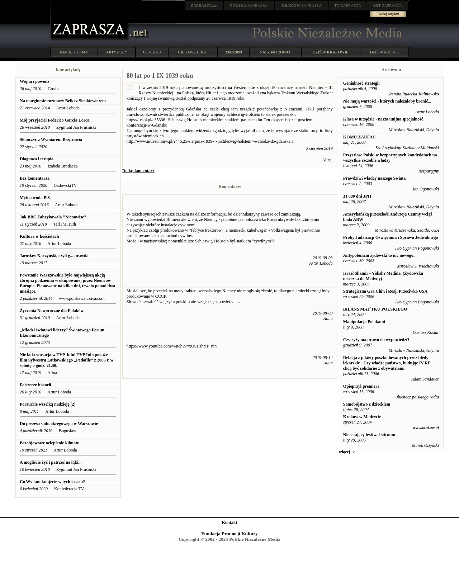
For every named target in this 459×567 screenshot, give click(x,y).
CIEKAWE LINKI (193, 52)
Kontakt (229, 522)
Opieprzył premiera (361, 386)
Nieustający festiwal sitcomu (369, 434)
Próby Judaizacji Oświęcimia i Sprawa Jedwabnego (390, 237)
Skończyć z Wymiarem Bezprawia (51, 139)
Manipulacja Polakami (364, 321)
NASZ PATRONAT (275, 52)
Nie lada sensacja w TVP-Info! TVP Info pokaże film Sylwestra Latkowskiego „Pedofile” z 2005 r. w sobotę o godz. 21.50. (67, 360)
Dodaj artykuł (388, 13)
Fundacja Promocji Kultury (229, 533)
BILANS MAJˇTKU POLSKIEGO (375, 309)
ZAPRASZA (249, 5)
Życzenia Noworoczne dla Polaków (52, 310)
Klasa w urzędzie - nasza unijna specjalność (383, 119)
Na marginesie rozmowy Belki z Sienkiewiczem (63, 100)
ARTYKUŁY (117, 52)
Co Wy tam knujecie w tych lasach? (52, 481)
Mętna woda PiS (35, 197)
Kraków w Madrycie (362, 416)
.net (204, 5)
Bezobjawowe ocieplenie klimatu (50, 442)
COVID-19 (152, 52)
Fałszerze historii (35, 384)
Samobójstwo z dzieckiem (366, 404)
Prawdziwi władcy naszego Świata (374, 178)
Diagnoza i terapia (36, 158)
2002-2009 (233, 52)
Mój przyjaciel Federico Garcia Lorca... (56, 120)
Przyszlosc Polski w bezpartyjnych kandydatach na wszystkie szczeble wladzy (390, 157)
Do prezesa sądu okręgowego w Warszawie (59, 423)
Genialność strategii (361, 83)
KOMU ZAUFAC (359, 137)
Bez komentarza (34, 178)
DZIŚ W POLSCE (384, 52)
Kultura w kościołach (39, 236)
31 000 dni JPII (357, 196)
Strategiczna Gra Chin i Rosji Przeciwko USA (385, 291)
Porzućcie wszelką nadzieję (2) (48, 404)
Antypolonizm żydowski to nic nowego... (380, 255)
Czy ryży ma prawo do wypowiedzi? (376, 339)
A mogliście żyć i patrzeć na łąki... (50, 462)
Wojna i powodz (34, 81)
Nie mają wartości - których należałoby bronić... (387, 101)
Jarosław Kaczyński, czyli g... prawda (54, 255)
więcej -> (347, 451)
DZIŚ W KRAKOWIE (331, 52)
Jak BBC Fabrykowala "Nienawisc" (53, 216)
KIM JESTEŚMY (74, 52)
